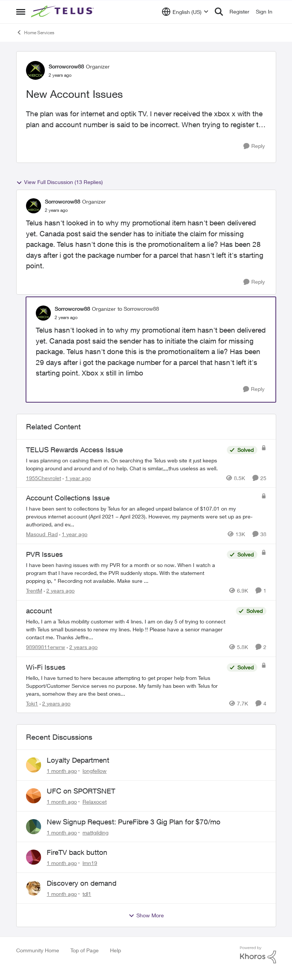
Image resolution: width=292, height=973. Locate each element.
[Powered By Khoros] (258, 955)
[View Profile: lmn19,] (33, 857)
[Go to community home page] (63, 12)
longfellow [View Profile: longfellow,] (95, 771)
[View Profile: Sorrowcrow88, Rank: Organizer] (35, 70)
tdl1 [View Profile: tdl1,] (87, 894)
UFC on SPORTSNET (81, 791)
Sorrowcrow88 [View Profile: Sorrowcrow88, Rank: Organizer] (66, 66)
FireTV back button (77, 852)
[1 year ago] (77, 478)
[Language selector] (185, 11)
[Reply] (254, 146)
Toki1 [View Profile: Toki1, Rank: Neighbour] (32, 703)
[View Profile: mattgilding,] (33, 826)
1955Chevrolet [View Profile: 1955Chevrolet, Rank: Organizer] (43, 477)
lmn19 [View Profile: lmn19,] (90, 863)
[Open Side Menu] (20, 11)
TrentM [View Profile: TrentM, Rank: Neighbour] (34, 590)
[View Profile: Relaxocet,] (33, 795)
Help (115, 950)
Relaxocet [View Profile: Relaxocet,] (95, 801)
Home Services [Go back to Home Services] (35, 32)
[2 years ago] (59, 590)
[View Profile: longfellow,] (33, 764)
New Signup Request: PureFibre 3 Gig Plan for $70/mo (133, 822)
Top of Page (84, 950)
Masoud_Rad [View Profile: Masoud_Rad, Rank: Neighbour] (42, 534)
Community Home (37, 950)
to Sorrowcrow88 (138, 309)
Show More (146, 915)
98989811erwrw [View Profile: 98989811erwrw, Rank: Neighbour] (45, 647)
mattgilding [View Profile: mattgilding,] (96, 832)
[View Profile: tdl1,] (33, 887)
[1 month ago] (62, 771)
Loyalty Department (78, 760)
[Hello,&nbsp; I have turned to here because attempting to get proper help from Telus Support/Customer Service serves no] (124, 685)
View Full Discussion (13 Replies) (59, 182)
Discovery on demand (81, 883)
